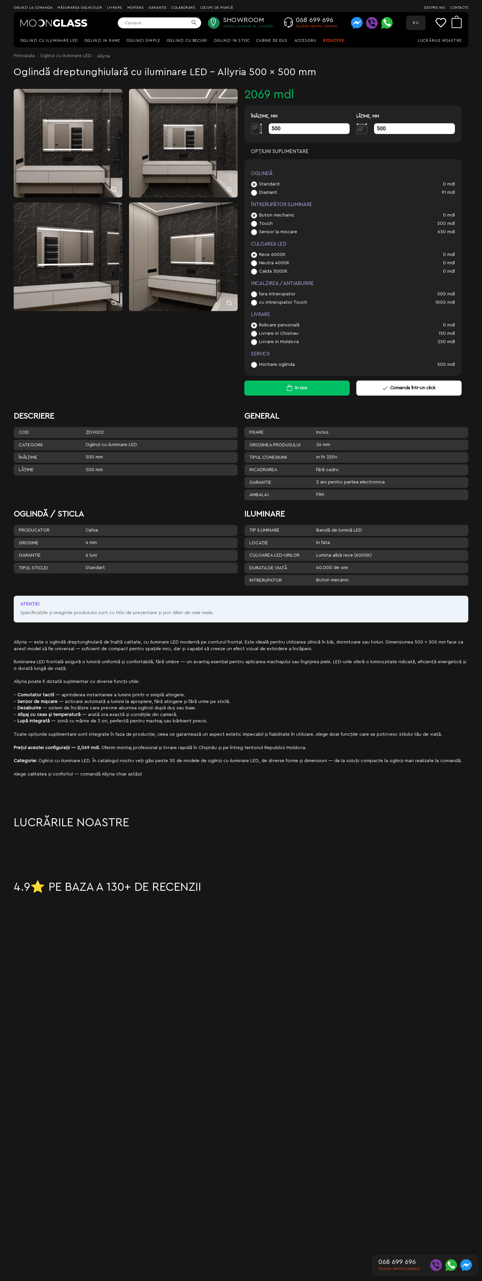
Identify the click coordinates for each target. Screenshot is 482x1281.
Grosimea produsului (274, 445)
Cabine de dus (271, 40)
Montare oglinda (277, 364)
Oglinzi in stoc (232, 40)
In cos (301, 388)
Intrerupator (265, 580)
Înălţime (28, 457)
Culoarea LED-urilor (274, 555)
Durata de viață (268, 568)
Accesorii (305, 40)
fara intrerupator (277, 294)
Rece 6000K (272, 254)
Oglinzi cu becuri (187, 40)
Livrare (114, 7)
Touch (266, 223)
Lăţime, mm (367, 116)
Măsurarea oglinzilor (79, 7)
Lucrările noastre (440, 40)
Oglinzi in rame (102, 40)
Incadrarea (263, 469)
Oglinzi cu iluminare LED (49, 40)
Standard (269, 184)
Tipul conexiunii (268, 457)
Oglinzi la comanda (33, 7)
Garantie (260, 482)
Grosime (28, 543)
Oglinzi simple (143, 40)
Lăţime (26, 469)
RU (415, 23)
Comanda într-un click (409, 388)
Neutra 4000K (274, 263)
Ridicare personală (279, 325)
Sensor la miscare (278, 232)
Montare (135, 7)
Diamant (268, 192)
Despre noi (434, 7)
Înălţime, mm (264, 116)
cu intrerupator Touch (283, 302)
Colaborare (183, 7)
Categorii (30, 445)
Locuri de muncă (216, 7)
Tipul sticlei (33, 568)
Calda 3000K (273, 271)
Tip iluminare (264, 530)
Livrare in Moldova (279, 341)
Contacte (459, 7)
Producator (34, 530)
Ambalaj (259, 494)
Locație (258, 543)
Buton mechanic (276, 215)
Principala (24, 55)
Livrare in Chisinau (278, 333)
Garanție (157, 7)
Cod (24, 432)
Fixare (256, 432)
